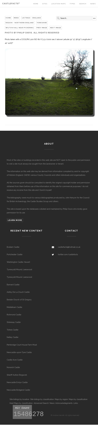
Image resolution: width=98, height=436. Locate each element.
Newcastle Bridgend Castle (18, 390)
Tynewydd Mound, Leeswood (19, 269)
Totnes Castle (12, 330)
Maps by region (61, 399)
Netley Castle (12, 337)
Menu (16, 18)
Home (35, 4)
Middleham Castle (14, 307)
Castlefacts (11, 3)
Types (72, 4)
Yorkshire (42, 23)
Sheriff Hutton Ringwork (17, 375)
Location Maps (58, 4)
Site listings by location (19, 399)
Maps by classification (78, 399)
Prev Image (41, 28)
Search (82, 4)
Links (76, 403)
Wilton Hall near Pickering (20, 28)
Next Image (55, 28)
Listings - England (31, 18)
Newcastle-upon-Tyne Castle (19, 352)
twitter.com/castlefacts (68, 254)
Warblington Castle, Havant (18, 262)
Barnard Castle (13, 284)
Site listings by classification (42, 399)
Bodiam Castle (13, 247)
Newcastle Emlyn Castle (17, 382)
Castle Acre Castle (14, 360)
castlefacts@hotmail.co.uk (69, 247)
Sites (44, 4)
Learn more (15, 220)
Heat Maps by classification (21, 403)
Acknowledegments (63, 403)
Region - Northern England (20, 23)
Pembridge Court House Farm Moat (22, 345)
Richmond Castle (14, 314)
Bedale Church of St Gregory (19, 299)
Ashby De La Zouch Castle (18, 292)
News (93, 4)
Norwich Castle (13, 367)
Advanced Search (41, 403)
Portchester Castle (14, 254)
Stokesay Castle (14, 322)
